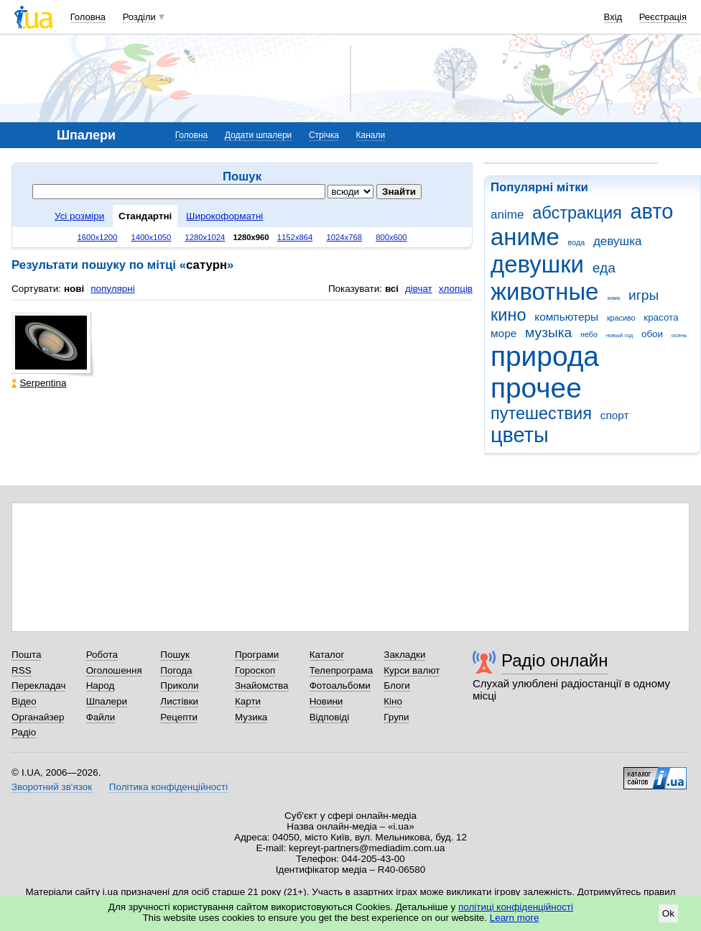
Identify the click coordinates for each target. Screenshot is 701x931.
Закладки (404, 654)
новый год (619, 335)
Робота (102, 654)
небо (589, 334)
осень (679, 335)
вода (576, 242)
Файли (101, 717)
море (503, 333)
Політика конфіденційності (168, 786)
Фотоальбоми (340, 685)
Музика (251, 717)
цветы (520, 434)
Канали (371, 135)
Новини (326, 701)
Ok (668, 913)
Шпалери (106, 701)
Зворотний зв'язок (51, 786)
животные (544, 291)
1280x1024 (205, 237)
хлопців (456, 288)
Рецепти (179, 717)
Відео (24, 701)
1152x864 (295, 237)
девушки (537, 264)
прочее (536, 387)
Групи (396, 717)
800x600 (391, 237)
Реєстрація (663, 17)
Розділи (139, 17)
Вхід (613, 17)
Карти (248, 701)
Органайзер (37, 717)
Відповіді (330, 717)
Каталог (327, 654)
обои (652, 334)
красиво (621, 317)
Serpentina (38, 382)
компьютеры (566, 317)
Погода (176, 670)
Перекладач (38, 685)
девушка (617, 241)
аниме (525, 237)
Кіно (393, 701)
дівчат (418, 288)
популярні (112, 288)
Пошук (175, 654)
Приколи (179, 685)
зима (613, 298)
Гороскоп (255, 670)
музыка (548, 332)
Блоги (397, 685)
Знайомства (262, 685)
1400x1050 (151, 237)
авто (652, 211)
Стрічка (324, 135)
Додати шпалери (258, 135)
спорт (614, 415)
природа (545, 356)
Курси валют (412, 670)
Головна (88, 17)
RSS (21, 670)
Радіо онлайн (554, 660)
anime (507, 214)
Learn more (514, 917)
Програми (257, 654)
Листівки (179, 701)
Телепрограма (341, 670)
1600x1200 (98, 237)
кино (508, 315)
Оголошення (114, 670)
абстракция (577, 212)
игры (643, 295)
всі (392, 288)
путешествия (541, 413)
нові (74, 288)
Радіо (23, 732)
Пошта (26, 654)
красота (661, 317)
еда (604, 267)
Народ (100, 685)
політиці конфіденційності (515, 907)
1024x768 (345, 237)
